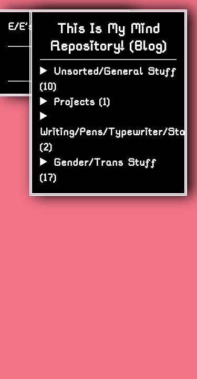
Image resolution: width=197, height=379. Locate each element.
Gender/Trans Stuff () (98, 170)
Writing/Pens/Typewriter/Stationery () (108, 139)
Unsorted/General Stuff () (108, 79)
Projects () (82, 102)
